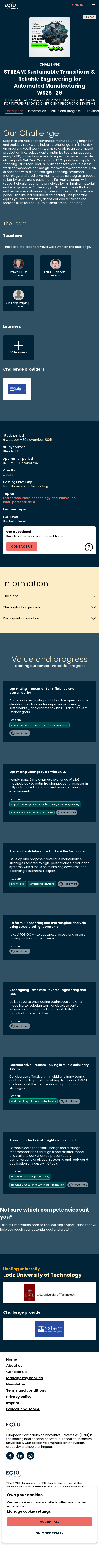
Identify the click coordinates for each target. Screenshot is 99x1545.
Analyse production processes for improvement (39, 725)
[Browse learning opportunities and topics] (93, 5)
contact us (21, 546)
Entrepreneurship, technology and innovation (39, 498)
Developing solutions (41, 883)
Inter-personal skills (19, 502)
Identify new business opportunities (32, 812)
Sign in (77, 5)
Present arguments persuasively (30, 1176)
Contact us (16, 1372)
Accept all (49, 1521)
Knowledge (17, 883)
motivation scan (26, 1225)
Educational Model (23, 1409)
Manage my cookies (24, 1378)
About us (14, 1365)
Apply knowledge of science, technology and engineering (45, 804)
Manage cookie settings (29, 1511)
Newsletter (16, 1384)
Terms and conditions (26, 1390)
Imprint (13, 1403)
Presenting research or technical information (37, 1184)
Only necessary (50, 1533)
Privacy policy (18, 1396)
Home (11, 1359)
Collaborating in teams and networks (33, 1101)
